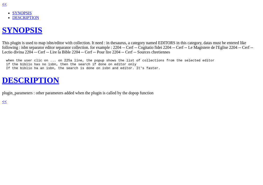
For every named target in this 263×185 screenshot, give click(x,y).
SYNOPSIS (22, 13)
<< (4, 4)
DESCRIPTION (25, 17)
